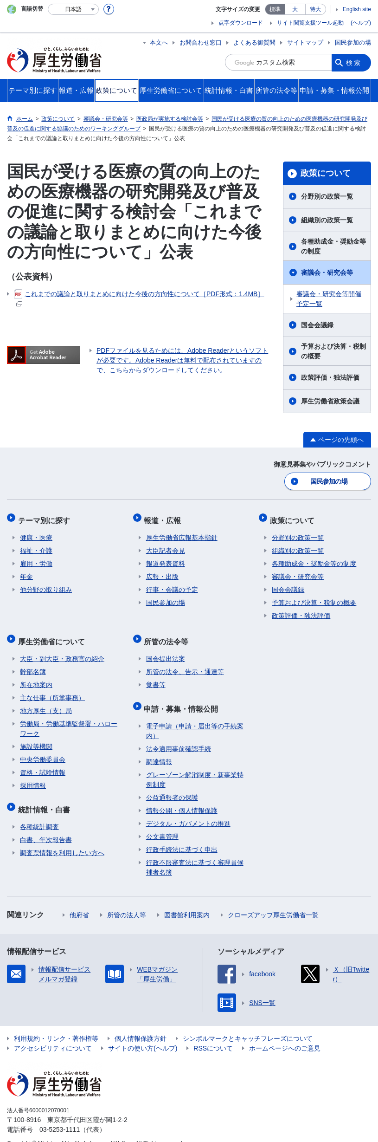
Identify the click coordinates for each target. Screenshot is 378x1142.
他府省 (79, 901)
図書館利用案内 (187, 901)
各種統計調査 (39, 813)
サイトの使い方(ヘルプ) (142, 1034)
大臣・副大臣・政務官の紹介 (62, 649)
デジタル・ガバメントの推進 (188, 810)
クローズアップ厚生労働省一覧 (273, 901)
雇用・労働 (36, 558)
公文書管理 (162, 823)
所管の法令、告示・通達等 (185, 662)
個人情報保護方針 (141, 1025)
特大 (315, 9)
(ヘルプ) (361, 22)
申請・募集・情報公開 (183, 697)
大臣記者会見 (165, 545)
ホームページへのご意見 (284, 1034)
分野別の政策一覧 (327, 196)
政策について (326, 173)
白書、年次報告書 (46, 826)
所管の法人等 (126, 901)
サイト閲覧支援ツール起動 (310, 22)
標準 (275, 9)
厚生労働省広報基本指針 (182, 532)
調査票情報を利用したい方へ (62, 839)
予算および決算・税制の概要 (333, 351)
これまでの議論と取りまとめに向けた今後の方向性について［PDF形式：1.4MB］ (139, 297)
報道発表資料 (165, 558)
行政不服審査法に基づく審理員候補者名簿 (194, 854)
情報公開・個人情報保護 (182, 797)
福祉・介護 (36, 545)
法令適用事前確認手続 (178, 735)
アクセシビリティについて (53, 1034)
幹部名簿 (33, 662)
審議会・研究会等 (327, 272)
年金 (26, 571)
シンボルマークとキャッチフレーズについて (248, 1025)
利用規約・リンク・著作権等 (56, 1025)
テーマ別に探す (46, 517)
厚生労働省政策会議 (330, 401)
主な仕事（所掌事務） (52, 688)
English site (357, 9)
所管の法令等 (168, 634)
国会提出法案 (165, 649)
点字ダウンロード (240, 22)
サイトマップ (305, 42)
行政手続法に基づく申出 (182, 836)
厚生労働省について (53, 634)
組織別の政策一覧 (327, 220)
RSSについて (213, 1034)
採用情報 (33, 776)
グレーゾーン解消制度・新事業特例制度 (194, 766)
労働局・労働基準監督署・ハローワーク (68, 719)
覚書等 (156, 675)
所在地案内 (36, 675)
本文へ (159, 42)
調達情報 (159, 748)
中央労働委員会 (42, 750)
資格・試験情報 (42, 763)
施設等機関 (36, 737)
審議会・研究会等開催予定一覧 (328, 298)
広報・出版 (162, 571)
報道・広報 (164, 517)
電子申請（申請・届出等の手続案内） (194, 717)
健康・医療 (36, 532)
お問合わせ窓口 (200, 42)
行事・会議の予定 (172, 584)
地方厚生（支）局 (46, 701)
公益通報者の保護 (172, 784)
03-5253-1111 (59, 1116)
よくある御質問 (254, 42)
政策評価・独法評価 (330, 377)
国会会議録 (317, 325)
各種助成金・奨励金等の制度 (333, 246)
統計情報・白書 (46, 798)
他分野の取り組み (46, 584)
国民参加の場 (353, 42)
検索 (354, 62)
